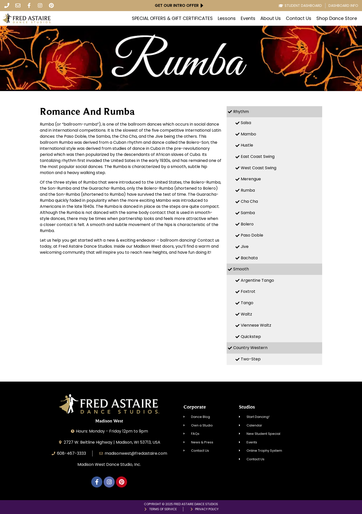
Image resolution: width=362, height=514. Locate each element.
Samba (248, 213)
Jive (245, 246)
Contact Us (298, 18)
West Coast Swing (258, 168)
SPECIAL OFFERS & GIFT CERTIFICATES (172, 18)
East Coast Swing (258, 156)
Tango (247, 303)
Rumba (248, 190)
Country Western (250, 348)
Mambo (248, 134)
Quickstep (251, 336)
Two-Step (251, 359)
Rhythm (241, 112)
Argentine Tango (257, 280)
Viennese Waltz (256, 325)
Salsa (246, 123)
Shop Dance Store (336, 18)
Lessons (227, 18)
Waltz (246, 314)
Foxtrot (248, 291)
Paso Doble (252, 235)
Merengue (251, 179)
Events (248, 18)
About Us (270, 18)
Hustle (247, 145)
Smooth (241, 269)
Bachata (249, 258)
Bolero (247, 224)
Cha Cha (249, 201)
